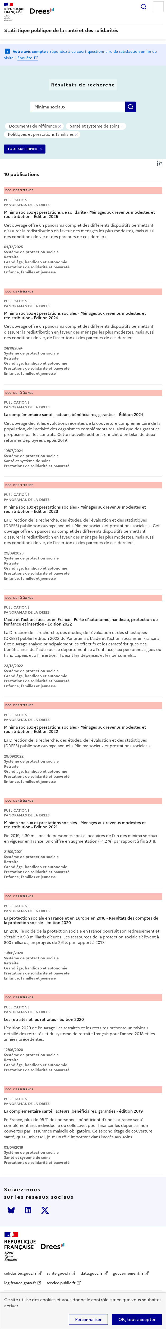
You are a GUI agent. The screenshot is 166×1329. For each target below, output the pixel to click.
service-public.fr (61, 1283)
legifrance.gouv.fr (20, 1283)
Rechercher (143, 6)
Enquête (25, 58)
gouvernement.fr (128, 1273)
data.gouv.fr (92, 1273)
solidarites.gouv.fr (20, 1273)
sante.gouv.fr (58, 1273)
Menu (158, 6)
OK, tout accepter (136, 1319)
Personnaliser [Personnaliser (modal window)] (88, 1319)
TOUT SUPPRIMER (22, 148)
